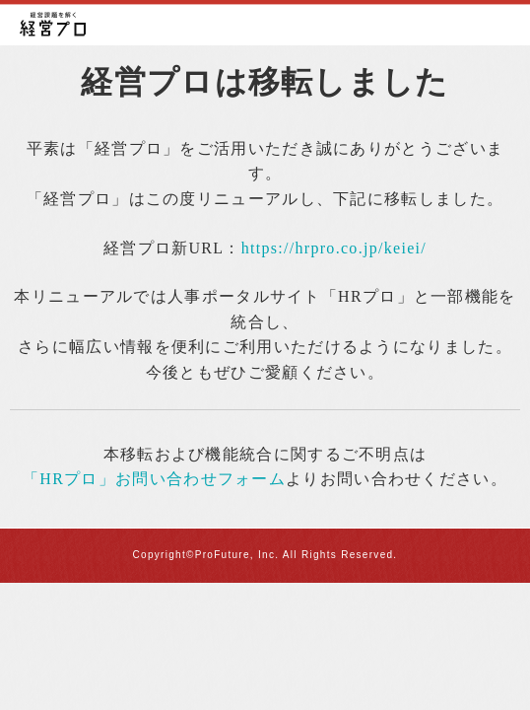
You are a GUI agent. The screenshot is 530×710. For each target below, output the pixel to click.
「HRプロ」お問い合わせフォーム (154, 478)
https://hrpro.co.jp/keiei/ (334, 248)
